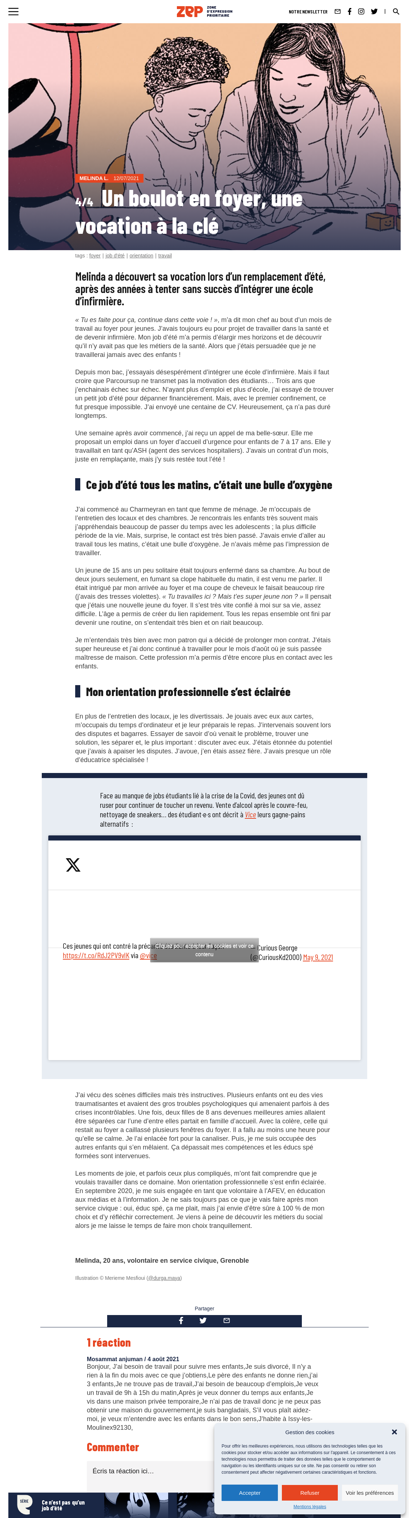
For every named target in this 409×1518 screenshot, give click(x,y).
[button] (394, 1432)
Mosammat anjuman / (117, 1359)
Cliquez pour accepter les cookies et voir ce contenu (204, 950)
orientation (141, 256)
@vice (148, 955)
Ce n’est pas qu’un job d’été (63, 1505)
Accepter (249, 1493)
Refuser (310, 1493)
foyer (95, 256)
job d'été (115, 256)
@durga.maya (164, 1278)
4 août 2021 (163, 1359)
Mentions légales (309, 1507)
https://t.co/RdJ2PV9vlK (96, 955)
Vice (250, 814)
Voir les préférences (370, 1493)
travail (165, 256)
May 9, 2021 (318, 956)
